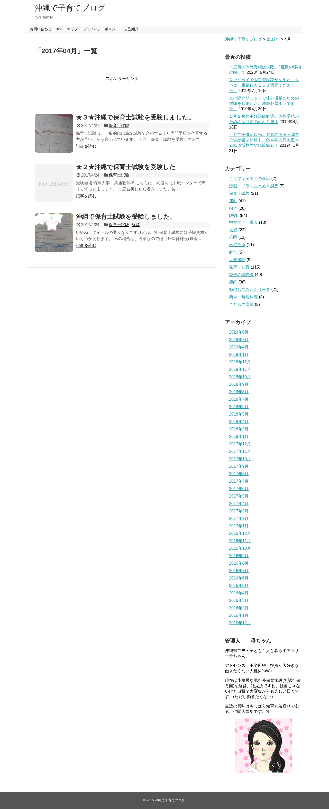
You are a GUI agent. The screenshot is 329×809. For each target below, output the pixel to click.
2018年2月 (239, 429)
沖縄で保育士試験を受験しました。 (126, 216)
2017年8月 (239, 474)
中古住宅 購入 (243, 222)
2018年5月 (239, 414)
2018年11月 (240, 369)
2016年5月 (239, 585)
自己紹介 (131, 29)
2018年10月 (240, 377)
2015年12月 (240, 623)
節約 (233, 282)
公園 (233, 237)
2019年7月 (239, 339)
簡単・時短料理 (243, 297)
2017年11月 (240, 451)
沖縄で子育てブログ (70, 8)
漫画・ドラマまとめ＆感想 (253, 186)
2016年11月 (240, 541)
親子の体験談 (241, 274)
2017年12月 (240, 444)
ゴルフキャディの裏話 (249, 178)
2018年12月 (240, 362)
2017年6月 (239, 488)
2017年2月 (239, 518)
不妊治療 (237, 245)
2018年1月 (239, 436)
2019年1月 (239, 354)
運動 (233, 201)
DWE (234, 215)
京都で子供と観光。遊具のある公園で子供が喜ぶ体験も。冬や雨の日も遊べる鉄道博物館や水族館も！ (264, 140)
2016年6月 (239, 578)
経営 (136, 225)
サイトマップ (67, 29)
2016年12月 (240, 533)
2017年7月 (239, 481)
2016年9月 (239, 556)
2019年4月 (239, 347)
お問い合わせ (40, 29)
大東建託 (237, 260)
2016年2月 (239, 608)
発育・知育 (239, 267)
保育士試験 (119, 125)
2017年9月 (239, 466)
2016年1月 (239, 615)
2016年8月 (239, 563)
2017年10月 (240, 459)
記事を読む (86, 146)
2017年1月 (239, 526)
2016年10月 (240, 548)
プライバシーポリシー (101, 29)
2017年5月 (239, 496)
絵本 (233, 208)
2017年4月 (239, 503)
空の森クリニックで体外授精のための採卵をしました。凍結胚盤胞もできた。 (264, 103)
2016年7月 (239, 570)
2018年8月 (239, 392)
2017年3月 (239, 511)
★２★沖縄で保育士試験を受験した (126, 166)
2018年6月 (239, 406)
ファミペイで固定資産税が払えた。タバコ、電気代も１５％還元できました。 (264, 85)
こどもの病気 (241, 304)
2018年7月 (239, 399)
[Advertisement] (128, 93)
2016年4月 (239, 593)
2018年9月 (239, 384)
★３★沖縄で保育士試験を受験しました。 (135, 117)
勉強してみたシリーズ (249, 289)
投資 (233, 230)
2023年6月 (239, 332)
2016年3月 (239, 600)
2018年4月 (239, 421)
